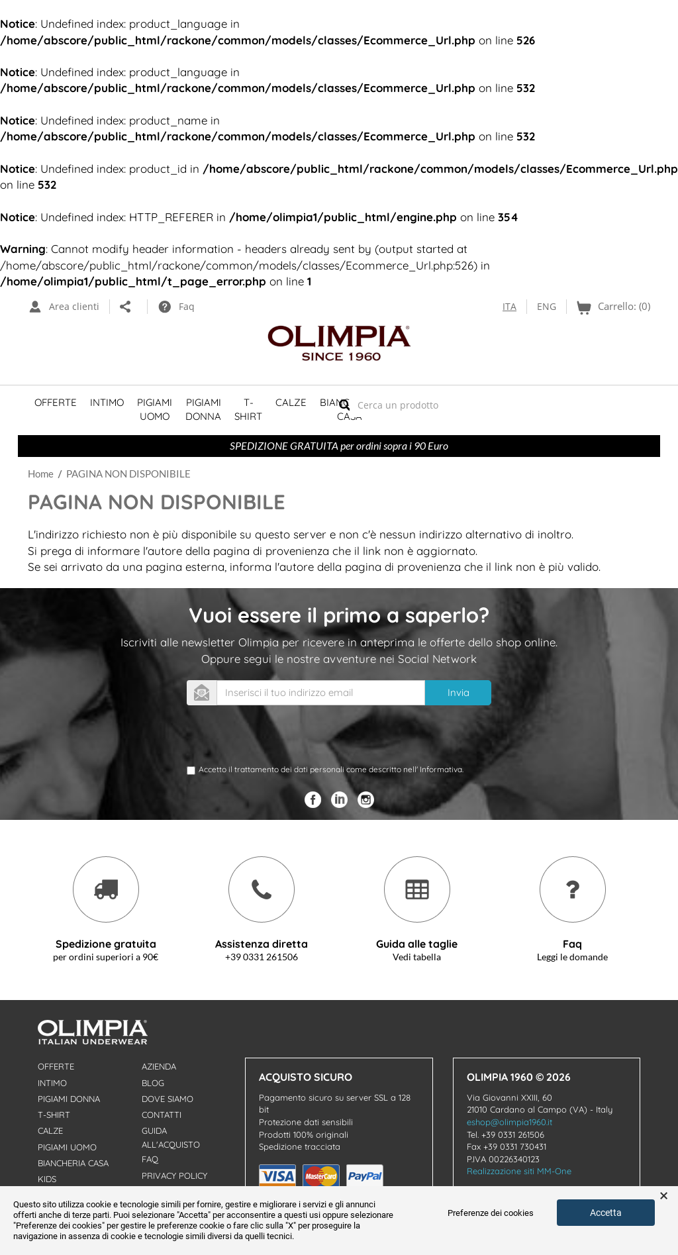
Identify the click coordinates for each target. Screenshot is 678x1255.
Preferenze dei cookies (491, 1213)
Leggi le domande (572, 956)
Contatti (161, 1114)
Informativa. (441, 769)
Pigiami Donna (203, 409)
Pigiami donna (69, 1098)
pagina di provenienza (271, 551)
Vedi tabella (417, 956)
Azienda (159, 1066)
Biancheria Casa (73, 1163)
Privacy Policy (174, 1175)
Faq (150, 1159)
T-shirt (248, 409)
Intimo (107, 402)
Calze (291, 402)
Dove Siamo (167, 1098)
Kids (47, 1179)
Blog (153, 1083)
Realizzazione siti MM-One (519, 1171)
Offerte (55, 402)
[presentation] (287, 738)
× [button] (663, 1196)
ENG (546, 306)
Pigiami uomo (67, 1147)
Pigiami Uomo (154, 409)
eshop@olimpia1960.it (509, 1122)
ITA (509, 306)
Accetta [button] (606, 1212)
